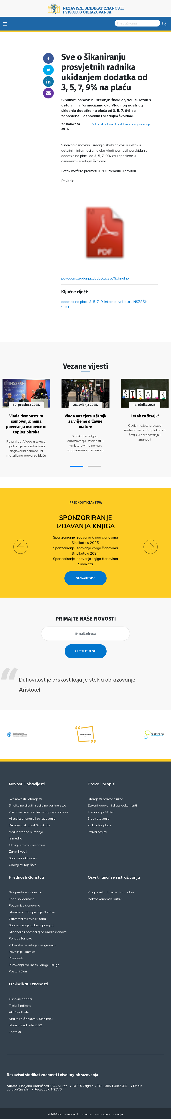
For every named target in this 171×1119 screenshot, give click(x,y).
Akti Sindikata (19, 1011)
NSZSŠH (140, 301)
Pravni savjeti (97, 831)
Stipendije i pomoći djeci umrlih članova (38, 931)
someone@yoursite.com (48, 93)
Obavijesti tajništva (22, 864)
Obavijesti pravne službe (105, 798)
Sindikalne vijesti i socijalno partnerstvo (37, 804)
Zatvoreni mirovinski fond (27, 918)
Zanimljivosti (18, 851)
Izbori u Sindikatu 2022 (25, 1024)
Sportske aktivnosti (23, 857)
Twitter (48, 70)
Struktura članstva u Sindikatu (31, 1018)
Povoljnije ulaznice (22, 951)
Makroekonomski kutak (104, 898)
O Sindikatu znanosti (28, 982)
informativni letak (118, 301)
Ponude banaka (20, 937)
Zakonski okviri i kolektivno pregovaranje (121, 124)
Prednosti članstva (86, 502)
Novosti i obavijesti (27, 782)
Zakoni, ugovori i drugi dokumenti (112, 804)
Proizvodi (16, 957)
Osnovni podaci (20, 998)
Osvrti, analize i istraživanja (114, 876)
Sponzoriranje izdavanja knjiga (85, 521)
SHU (65, 307)
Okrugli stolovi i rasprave (27, 844)
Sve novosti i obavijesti (25, 798)
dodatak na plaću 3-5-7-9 (82, 301)
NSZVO (56, 1088)
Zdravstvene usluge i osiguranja (32, 944)
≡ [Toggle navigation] (5, 23)
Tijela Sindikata (20, 1005)
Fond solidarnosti (21, 898)
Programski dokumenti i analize (111, 891)
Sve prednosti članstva (25, 891)
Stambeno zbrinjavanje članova (32, 911)
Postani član (18, 970)
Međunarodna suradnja (26, 831)
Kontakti (15, 1031)
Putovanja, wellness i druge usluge (34, 964)
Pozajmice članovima (24, 905)
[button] (76, 465)
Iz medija (15, 837)
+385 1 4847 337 (115, 1085)
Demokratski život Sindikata (29, 824)
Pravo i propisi (101, 782)
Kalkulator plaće (99, 824)
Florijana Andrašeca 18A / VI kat (43, 1085)
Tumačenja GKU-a (101, 811)
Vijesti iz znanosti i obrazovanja (32, 818)
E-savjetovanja (98, 818)
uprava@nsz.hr (18, 1088)
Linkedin (48, 81)
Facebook (48, 58)
